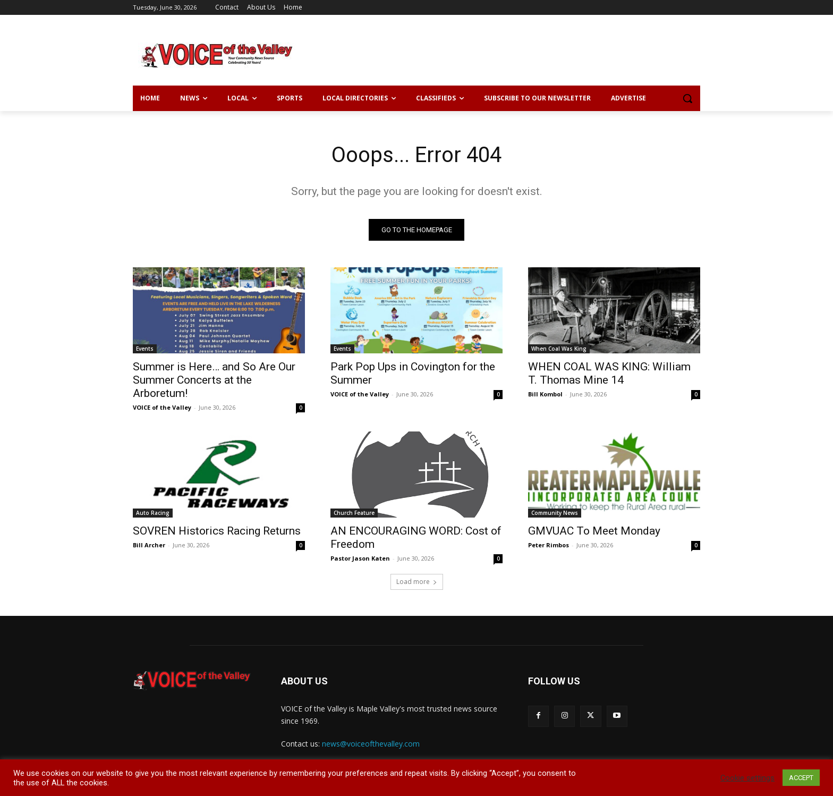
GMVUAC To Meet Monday (594, 530)
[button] (687, 98)
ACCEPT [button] (801, 778)
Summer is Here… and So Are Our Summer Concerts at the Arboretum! (214, 380)
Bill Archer (149, 545)
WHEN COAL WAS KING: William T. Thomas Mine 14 (609, 373)
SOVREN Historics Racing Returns (217, 530)
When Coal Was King (558, 348)
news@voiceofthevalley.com (371, 744)
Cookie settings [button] (747, 778)
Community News (554, 512)
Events (145, 348)
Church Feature (354, 512)
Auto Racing (152, 512)
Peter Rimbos (548, 545)
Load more (416, 581)
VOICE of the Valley (162, 407)
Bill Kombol (545, 394)
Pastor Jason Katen (360, 558)
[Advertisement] (496, 54)
